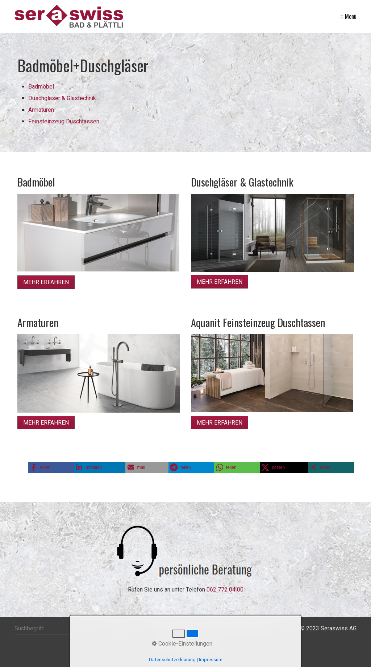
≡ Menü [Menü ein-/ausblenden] (348, 16)
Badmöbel (41, 86)
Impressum (220, 628)
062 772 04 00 (225, 589)
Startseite (165, 628)
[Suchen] (120, 628)
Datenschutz (255, 628)
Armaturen (41, 109)
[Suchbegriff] (69, 628)
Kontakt (192, 628)
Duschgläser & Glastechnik (62, 98)
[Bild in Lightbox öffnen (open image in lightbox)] (98, 232)
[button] (46, 282)
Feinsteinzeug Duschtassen (63, 121)
